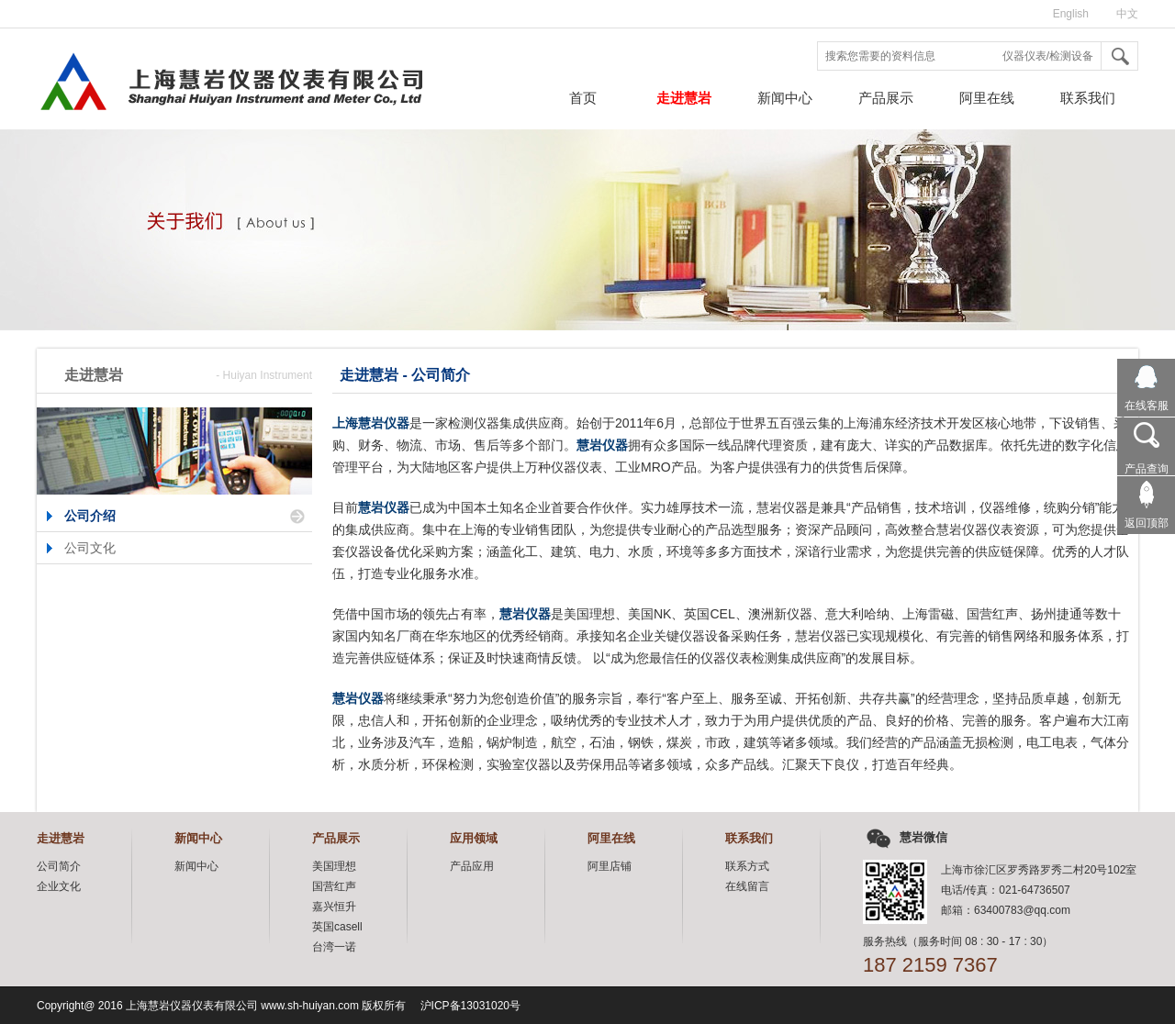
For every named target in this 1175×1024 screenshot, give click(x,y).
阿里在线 (986, 98)
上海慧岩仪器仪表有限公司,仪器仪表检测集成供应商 (181, 87)
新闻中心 (784, 98)
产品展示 (885, 98)
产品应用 (472, 866)
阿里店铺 (610, 866)
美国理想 (334, 866)
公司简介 (59, 866)
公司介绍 (90, 515)
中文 (1127, 13)
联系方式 (747, 866)
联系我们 (1087, 98)
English (1071, 13)
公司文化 (90, 547)
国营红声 (334, 886)
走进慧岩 (683, 98)
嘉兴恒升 (334, 906)
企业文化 (59, 886)
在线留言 (747, 886)
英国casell (337, 926)
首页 (583, 98)
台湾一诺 (334, 947)
